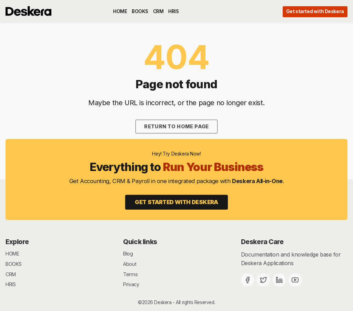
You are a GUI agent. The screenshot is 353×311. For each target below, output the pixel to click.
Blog (128, 254)
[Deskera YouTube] (295, 280)
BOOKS (140, 11)
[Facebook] (247, 280)
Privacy (131, 284)
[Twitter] (263, 280)
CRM (158, 11)
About (129, 264)
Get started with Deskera (315, 11)
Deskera (162, 302)
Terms (130, 274)
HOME (120, 11)
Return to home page (176, 126)
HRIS (173, 11)
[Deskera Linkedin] (279, 280)
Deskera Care (262, 242)
